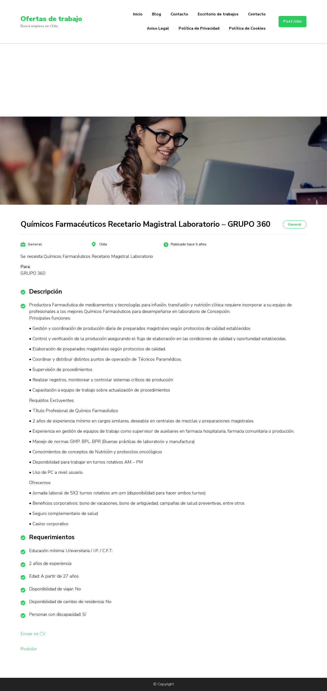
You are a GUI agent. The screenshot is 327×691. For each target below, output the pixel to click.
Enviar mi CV (33, 634)
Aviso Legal (158, 28)
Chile (103, 244)
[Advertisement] (163, 80)
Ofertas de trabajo (51, 19)
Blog (156, 14)
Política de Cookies (247, 28)
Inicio (137, 14)
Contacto (179, 14)
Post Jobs (292, 21)
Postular (29, 649)
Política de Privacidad (199, 28)
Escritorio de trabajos (218, 14)
